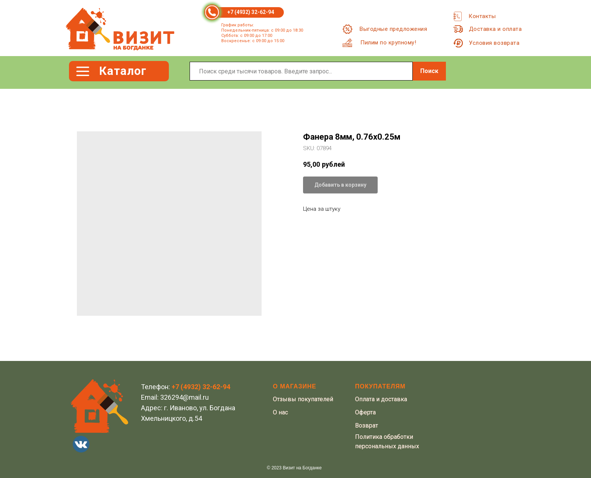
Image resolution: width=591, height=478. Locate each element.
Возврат (366, 425)
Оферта (365, 412)
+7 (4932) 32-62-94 (250, 12)
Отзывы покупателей (303, 399)
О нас (280, 412)
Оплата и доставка (381, 399)
